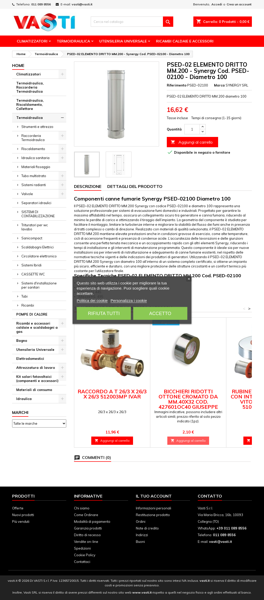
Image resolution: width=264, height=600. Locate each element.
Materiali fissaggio (35, 167)
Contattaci (82, 562)
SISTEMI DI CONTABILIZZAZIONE (38, 214)
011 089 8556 (41, 4)
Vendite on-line (86, 542)
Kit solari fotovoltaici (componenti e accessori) (37, 379)
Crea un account (239, 4)
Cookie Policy (84, 555)
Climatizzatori (32, 41)
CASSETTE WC (33, 274)
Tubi (24, 296)
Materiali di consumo (34, 390)
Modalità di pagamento (92, 521)
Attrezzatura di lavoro (35, 368)
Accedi (216, 4)
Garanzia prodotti (88, 528)
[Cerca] (132, 21)
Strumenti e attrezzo (37, 127)
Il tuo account (154, 496)
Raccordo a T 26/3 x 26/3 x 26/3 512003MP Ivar (112, 394)
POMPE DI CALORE (31, 314)
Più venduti (20, 521)
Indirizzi (142, 535)
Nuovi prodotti (23, 515)
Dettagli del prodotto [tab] (134, 186)
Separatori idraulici (36, 203)
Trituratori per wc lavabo (34, 227)
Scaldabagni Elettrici (37, 247)
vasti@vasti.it (82, 4)
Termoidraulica (73, 41)
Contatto (210, 496)
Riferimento (176, 85)
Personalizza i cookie (129, 300)
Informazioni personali (153, 508)
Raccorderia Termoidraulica (33, 138)
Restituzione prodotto (153, 515)
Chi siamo (81, 508)
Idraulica (24, 399)
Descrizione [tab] (87, 186)
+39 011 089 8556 (231, 528)
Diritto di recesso (87, 535)
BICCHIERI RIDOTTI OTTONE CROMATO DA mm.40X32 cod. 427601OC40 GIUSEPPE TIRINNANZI (188, 401)
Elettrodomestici (30, 358)
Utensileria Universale (123, 41)
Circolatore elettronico (39, 256)
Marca (219, 85)
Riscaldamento (33, 149)
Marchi (20, 412)
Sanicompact (31, 238)
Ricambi (27, 305)
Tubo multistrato (33, 176)
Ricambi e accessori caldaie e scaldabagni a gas (37, 327)
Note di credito (147, 528)
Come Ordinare (86, 515)
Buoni (140, 542)
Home (18, 65)
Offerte (17, 508)
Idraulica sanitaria (35, 158)
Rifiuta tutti (104, 313)
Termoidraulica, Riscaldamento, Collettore (30, 104)
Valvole (27, 194)
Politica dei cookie (92, 300)
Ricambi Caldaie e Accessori (184, 41)
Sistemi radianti (33, 185)
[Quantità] (192, 129)
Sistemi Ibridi (31, 265)
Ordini (140, 521)
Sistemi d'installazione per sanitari (39, 285)
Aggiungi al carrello (192, 142)
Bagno (21, 340)
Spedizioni (82, 548)
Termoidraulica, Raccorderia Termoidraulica (30, 87)
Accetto (160, 313)
